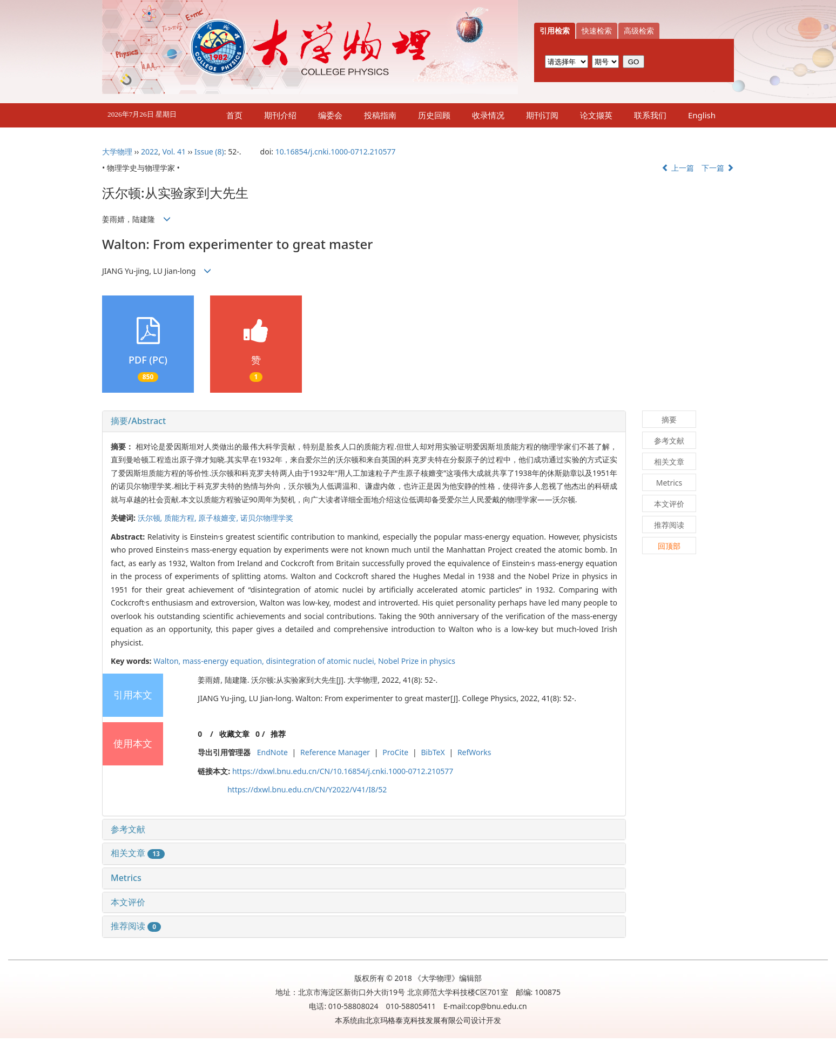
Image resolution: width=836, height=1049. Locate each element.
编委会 (330, 115)
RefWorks (474, 752)
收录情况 (488, 115)
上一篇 (678, 168)
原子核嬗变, (219, 518)
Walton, (168, 661)
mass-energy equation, (224, 661)
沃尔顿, (151, 518)
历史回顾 (434, 115)
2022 (149, 151)
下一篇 (718, 168)
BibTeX (432, 752)
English (702, 115)
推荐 (278, 734)
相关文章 (138, 853)
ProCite (395, 752)
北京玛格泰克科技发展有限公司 (418, 1020)
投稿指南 (380, 115)
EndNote (272, 752)
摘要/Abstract (138, 421)
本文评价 (128, 902)
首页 (234, 115)
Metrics (126, 878)
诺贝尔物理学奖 (266, 518)
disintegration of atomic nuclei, (322, 661)
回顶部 (669, 546)
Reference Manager (335, 752)
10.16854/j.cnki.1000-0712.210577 (335, 151)
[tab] (364, 421)
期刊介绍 (280, 115)
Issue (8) (209, 151)
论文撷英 (596, 115)
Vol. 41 (174, 151)
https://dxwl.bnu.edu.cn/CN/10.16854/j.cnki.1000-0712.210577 (342, 771)
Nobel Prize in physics (416, 661)
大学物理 (117, 151)
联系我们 (650, 115)
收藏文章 (234, 734)
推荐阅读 (136, 926)
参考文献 (128, 829)
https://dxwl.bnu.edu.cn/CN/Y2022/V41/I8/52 (307, 789)
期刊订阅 (542, 115)
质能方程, (181, 518)
